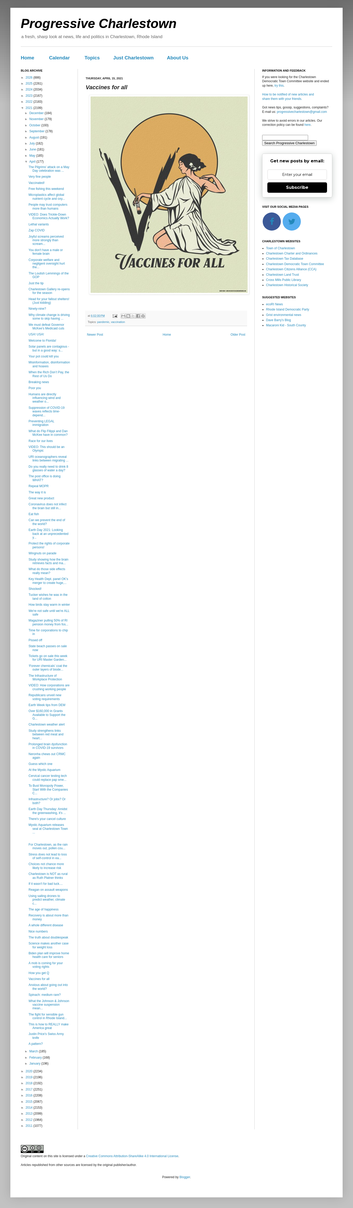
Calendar (59, 57)
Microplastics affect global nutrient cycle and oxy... (47, 196)
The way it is (37, 492)
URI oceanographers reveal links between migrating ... (49, 458)
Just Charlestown (133, 57)
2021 (29, 108)
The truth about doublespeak (48, 937)
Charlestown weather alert (47, 724)
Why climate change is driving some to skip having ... (49, 316)
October (35, 125)
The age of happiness (43, 909)
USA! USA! (36, 334)
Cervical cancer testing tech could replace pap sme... (48, 777)
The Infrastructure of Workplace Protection (45, 677)
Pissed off (35, 640)
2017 (29, 1089)
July (32, 143)
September (37, 131)
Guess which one (40, 764)
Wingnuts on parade (42, 553)
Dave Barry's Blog (278, 320)
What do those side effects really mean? (47, 571)
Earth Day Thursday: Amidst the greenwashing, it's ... (48, 810)
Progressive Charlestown (99, 23)
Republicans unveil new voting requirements (45, 697)
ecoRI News (274, 304)
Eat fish (34, 514)
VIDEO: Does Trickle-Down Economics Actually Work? (49, 216)
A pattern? (36, 1044)
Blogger (184, 1177)
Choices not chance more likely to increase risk (46, 865)
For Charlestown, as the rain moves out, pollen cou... (48, 846)
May (32, 155)
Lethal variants (39, 224)
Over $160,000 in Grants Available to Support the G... (47, 714)
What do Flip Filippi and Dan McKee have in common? (48, 433)
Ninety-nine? (37, 308)
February (36, 1057)
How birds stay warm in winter (49, 604)
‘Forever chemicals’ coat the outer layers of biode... (48, 667)
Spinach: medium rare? (45, 995)
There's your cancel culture (47, 819)
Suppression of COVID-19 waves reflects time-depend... (47, 411)
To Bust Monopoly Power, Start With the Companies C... (48, 789)
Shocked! (35, 589)
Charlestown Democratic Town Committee (295, 264)
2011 (29, 1126)
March (34, 1051)
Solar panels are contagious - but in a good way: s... (49, 348)
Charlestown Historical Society (287, 285)
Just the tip (36, 283)
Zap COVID (37, 230)
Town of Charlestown (280, 248)
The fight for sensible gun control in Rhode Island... (48, 1016)
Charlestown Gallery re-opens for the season (49, 291)
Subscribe (297, 187)
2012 (29, 1120)
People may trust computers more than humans (48, 206)
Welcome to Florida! (42, 340)
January (35, 1063)
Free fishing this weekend (46, 189)
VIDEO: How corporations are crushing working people (49, 687)
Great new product (41, 498)
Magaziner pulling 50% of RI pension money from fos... (48, 622)
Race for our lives (41, 441)
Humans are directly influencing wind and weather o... (45, 398)
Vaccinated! (37, 183)
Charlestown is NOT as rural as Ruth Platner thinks (48, 875)
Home (27, 57)
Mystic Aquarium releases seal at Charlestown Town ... (48, 828)
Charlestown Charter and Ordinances (291, 253)
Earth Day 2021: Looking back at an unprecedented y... (49, 533)
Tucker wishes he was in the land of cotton (48, 596)
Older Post (237, 334)
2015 (29, 1101)
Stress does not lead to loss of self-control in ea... (48, 856)
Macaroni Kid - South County (286, 325)
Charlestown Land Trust (282, 275)
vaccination (118, 321)
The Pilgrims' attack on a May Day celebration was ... (49, 168)
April (32, 161)
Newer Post (95, 334)
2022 (29, 101)
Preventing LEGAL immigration (41, 423)
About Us (177, 57)
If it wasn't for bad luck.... (46, 884)
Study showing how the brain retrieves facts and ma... (48, 561)
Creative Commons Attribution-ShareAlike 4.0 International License (132, 1156)
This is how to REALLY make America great (49, 1026)
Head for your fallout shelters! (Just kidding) (49, 301)
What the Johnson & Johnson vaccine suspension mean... (49, 1004)
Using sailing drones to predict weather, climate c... (47, 899)
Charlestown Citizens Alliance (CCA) (291, 269)
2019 (29, 1077)
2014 (29, 1107)
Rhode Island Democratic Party (287, 309)
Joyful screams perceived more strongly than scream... (46, 240)
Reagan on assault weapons (48, 890)
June (33, 149)
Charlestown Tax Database (284, 258)
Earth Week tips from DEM (47, 705)
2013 (29, 1113)
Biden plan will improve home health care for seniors (49, 955)
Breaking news (39, 382)
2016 (29, 1095)
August (34, 137)
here (307, 125)
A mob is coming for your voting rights (46, 965)
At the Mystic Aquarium (44, 770)
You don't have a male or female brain (46, 252)
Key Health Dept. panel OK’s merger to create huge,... (48, 580)
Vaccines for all (39, 979)
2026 (29, 77)
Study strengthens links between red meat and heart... (46, 734)
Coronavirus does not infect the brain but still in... (47, 506)
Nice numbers (38, 931)
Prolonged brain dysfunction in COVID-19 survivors (48, 746)
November (37, 119)
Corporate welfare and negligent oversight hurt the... (47, 263)
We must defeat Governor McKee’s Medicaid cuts (46, 326)
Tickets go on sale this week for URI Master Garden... (48, 657)
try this (278, 85)
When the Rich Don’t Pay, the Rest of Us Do (49, 374)
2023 (29, 96)
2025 (29, 83)
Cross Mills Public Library (283, 280)
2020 (29, 1071)
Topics (92, 57)
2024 (29, 89)
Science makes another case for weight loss (49, 945)
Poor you (35, 388)
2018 (29, 1083)
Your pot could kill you (44, 356)
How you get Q (39, 973)
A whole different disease (46, 925)
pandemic (103, 321)
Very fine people (40, 176)
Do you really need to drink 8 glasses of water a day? (48, 468)
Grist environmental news (283, 315)
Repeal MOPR (39, 486)
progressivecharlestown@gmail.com (302, 112)
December (37, 113)
